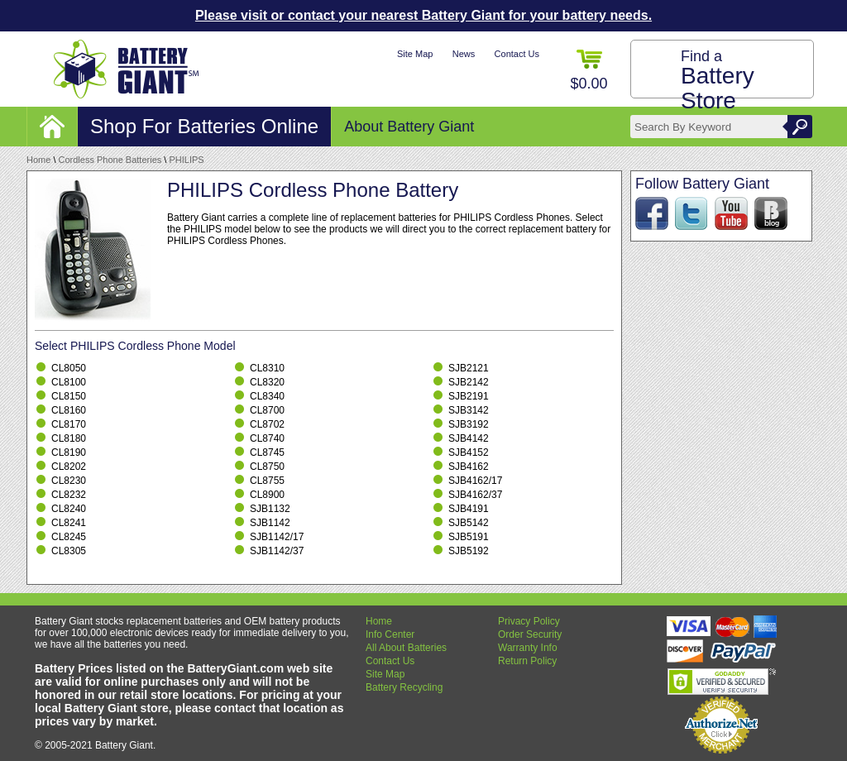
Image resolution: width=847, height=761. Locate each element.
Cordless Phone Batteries (110, 160)
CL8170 (68, 424)
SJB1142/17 (277, 537)
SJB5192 (468, 551)
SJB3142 (468, 410)
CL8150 (68, 396)
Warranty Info (527, 647)
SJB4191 (468, 509)
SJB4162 (468, 466)
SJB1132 (270, 509)
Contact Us (517, 54)
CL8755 (267, 480)
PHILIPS (186, 160)
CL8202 (68, 466)
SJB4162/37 (475, 494)
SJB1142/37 (277, 551)
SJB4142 (468, 438)
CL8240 (68, 509)
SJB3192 (468, 424)
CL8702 (267, 424)
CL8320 (267, 382)
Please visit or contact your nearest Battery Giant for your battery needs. (423, 15)
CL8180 (68, 438)
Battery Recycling (404, 687)
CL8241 (68, 523)
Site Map (415, 54)
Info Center (390, 634)
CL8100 (68, 382)
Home (38, 160)
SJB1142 (270, 523)
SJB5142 (468, 523)
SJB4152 (468, 452)
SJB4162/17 (475, 480)
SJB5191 (468, 537)
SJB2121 (468, 368)
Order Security (530, 634)
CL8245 (68, 537)
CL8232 (68, 494)
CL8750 (267, 466)
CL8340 (267, 396)
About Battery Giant (409, 126)
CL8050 (68, 368)
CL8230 (68, 480)
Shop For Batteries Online (204, 126)
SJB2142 (468, 382)
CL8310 (267, 368)
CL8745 (267, 452)
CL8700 (267, 410)
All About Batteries (406, 647)
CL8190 (68, 452)
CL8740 (267, 438)
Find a (717, 80)
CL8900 (267, 494)
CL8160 (68, 410)
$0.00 (588, 71)
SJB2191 (468, 396)
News (464, 54)
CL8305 (68, 551)
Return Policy (527, 661)
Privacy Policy (529, 621)
